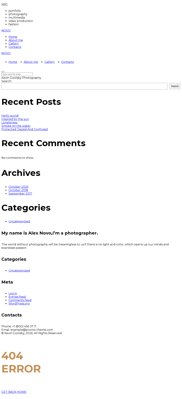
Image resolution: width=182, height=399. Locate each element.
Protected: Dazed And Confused (24, 129)
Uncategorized (19, 221)
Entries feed (17, 296)
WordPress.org (19, 303)
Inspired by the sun (15, 119)
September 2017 (20, 193)
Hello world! (10, 115)
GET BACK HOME (13, 392)
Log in (13, 293)
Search (6, 81)
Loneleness (9, 122)
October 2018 (18, 190)
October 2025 (18, 187)
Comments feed (20, 300)
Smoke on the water (16, 126)
